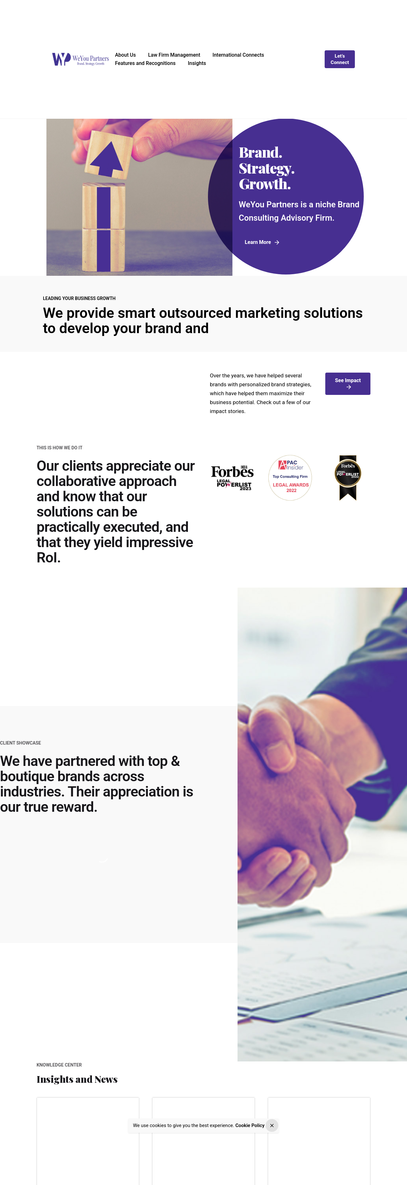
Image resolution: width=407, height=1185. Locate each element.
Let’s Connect (340, 59)
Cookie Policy (250, 1126)
